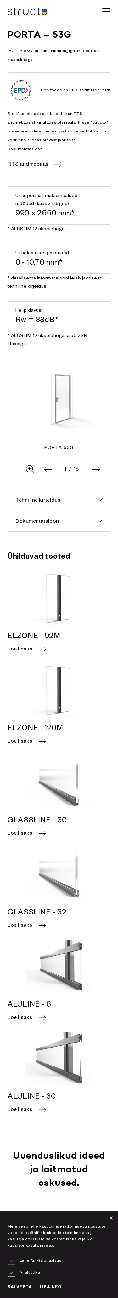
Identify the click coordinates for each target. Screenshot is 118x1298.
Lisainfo (51, 1287)
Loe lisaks (20, 650)
